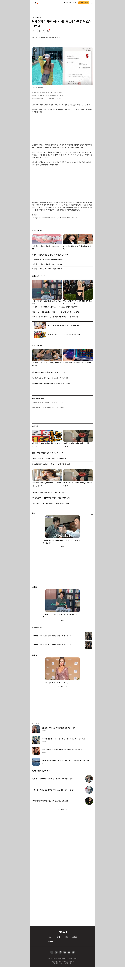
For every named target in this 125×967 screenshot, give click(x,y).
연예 (33, 18)
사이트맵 (70, 958)
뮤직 (58, 937)
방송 (33, 513)
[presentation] (58, 546)
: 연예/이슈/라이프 (41, 771)
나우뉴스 (35, 723)
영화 (66, 937)
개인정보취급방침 (62, 958)
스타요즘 (38, 18)
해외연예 (35, 655)
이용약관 (54, 958)
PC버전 (75, 958)
